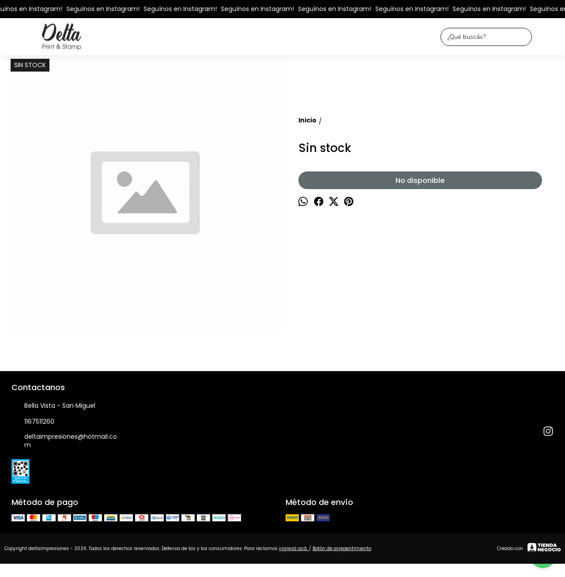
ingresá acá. (294, 548)
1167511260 (32, 422)
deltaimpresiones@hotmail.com (64, 440)
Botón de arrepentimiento (342, 548)
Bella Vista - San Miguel (53, 406)
